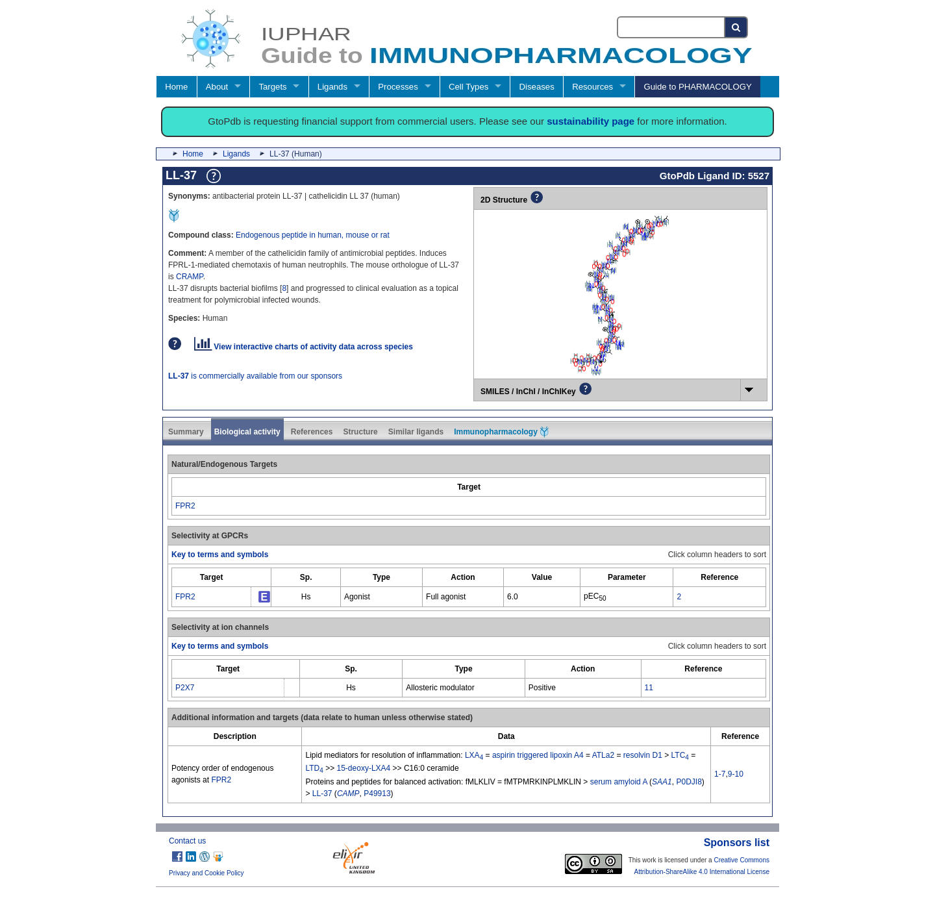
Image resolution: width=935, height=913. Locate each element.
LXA (474, 755)
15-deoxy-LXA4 (364, 768)
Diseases (537, 87)
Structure (360, 431)
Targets (272, 87)
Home (176, 87)
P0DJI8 (688, 781)
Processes (398, 87)
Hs (306, 596)
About (217, 87)
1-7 (719, 774)
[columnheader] (469, 486)
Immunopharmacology (501, 432)
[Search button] (736, 27)
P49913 (377, 793)
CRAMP (189, 276)
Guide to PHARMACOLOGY (697, 87)
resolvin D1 (642, 755)
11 (649, 687)
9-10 (735, 774)
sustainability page (590, 121)
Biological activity (247, 431)
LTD (314, 768)
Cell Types (468, 87)
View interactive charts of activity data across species (303, 346)
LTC (680, 755)
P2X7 (184, 687)
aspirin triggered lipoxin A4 (538, 755)
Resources (592, 87)
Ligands (332, 87)
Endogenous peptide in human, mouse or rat (313, 235)
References (312, 431)
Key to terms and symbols (219, 554)
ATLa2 (603, 755)
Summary (186, 431)
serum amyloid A (618, 781)
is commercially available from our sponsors (255, 376)
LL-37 (322, 793)
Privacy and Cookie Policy (206, 873)
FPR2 (185, 505)
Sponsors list (736, 842)
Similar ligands (415, 431)
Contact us (187, 840)
